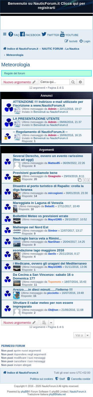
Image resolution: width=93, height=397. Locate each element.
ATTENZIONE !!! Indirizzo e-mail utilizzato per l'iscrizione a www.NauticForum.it (48, 103)
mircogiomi (55, 193)
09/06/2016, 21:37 (71, 121)
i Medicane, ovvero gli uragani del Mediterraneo (50, 263)
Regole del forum (14, 73)
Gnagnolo (54, 176)
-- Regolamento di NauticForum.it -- (40, 132)
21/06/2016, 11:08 (73, 309)
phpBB (24, 391)
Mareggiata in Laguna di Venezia (38, 203)
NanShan (54, 241)
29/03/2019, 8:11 (74, 176)
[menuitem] (13, 34)
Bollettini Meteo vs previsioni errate (40, 216)
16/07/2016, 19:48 (73, 292)
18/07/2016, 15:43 (75, 281)
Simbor (53, 230)
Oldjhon (53, 309)
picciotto (53, 292)
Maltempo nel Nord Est (30, 227)
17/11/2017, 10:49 (69, 206)
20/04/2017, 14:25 (74, 241)
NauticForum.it (78, 391)
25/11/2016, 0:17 (69, 253)
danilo (52, 253)
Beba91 (50, 206)
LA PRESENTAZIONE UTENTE (36, 118)
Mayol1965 (55, 219)
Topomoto (54, 281)
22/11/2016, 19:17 (71, 108)
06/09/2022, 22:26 (74, 162)
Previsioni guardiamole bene (35, 173)
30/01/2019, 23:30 (77, 193)
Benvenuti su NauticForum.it (50, 111)
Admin (52, 108)
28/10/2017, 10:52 (76, 219)
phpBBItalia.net (57, 394)
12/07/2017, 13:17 (72, 230)
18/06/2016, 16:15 (71, 135)
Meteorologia (15, 64)
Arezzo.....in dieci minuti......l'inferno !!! (43, 289)
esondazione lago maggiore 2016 (38, 250)
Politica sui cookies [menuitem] (41, 378)
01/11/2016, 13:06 (76, 266)
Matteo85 (54, 162)
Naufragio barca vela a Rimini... (37, 238)
